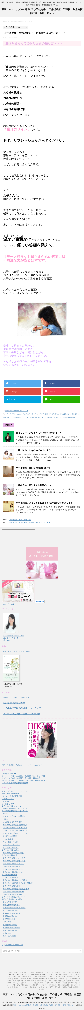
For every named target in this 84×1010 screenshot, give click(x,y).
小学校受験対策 (43, 414)
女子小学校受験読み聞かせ (13, 892)
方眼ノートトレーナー (10, 793)
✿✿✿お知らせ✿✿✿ (9, 774)
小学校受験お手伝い (68, 417)
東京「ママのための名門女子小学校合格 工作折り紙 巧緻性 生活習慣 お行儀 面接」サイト (44, 1005)
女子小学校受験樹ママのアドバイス (16, 411)
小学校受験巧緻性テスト (53, 417)
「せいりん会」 (8, 799)
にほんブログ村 (8, 604)
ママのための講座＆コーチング (15, 833)
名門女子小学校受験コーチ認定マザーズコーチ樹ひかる (13, 636)
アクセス (50, 976)
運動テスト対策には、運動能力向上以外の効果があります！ (25, 780)
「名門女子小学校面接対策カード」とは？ (39, 974)
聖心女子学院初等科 (10, 910)
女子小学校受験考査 (9, 855)
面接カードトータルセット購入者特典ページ (27, 987)
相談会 (5, 819)
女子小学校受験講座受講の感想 (15, 825)
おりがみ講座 (8, 839)
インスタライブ (8, 804)
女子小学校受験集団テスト (13, 864)
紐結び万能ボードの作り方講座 (15, 828)
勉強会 (5, 813)
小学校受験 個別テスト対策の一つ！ (34, 485)
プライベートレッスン (11, 845)
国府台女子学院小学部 (11, 928)
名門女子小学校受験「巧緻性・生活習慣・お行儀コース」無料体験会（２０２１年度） (39, 978)
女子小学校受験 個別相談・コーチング (22, 708)
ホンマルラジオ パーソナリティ (15, 791)
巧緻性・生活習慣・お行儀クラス (16, 697)
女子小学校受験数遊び (11, 877)
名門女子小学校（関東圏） (12, 899)
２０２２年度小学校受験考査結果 (15, 783)
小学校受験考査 (65, 414)
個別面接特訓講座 (10, 836)
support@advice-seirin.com (12, 945)
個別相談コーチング (10, 848)
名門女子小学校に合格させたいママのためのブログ (22, 765)
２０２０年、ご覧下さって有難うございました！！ (41, 433)
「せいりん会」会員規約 (52, 972)
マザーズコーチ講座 (10, 842)
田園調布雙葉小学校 (10, 916)
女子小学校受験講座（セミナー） (15, 811)
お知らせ (6, 801)
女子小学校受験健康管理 (12, 894)
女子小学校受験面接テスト (13, 872)
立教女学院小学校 (10, 936)
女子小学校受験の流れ (10, 850)
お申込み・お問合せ (40, 976)
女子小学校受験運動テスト (13, 869)
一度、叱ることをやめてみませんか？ (34, 450)
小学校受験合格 (54, 414)
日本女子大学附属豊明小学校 (14, 908)
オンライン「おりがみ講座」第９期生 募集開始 (21, 778)
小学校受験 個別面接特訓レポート (33, 468)
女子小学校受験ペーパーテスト (15, 858)
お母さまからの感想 (61, 974)
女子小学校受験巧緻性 (11, 886)
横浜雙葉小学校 (9, 919)
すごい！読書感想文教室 (12, 796)
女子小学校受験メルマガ (11, 806)
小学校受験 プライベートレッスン (42, 983)
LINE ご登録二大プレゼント (18, 972)
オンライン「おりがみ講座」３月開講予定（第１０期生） (24, 776)
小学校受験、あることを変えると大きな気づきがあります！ (45, 502)
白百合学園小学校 (10, 902)
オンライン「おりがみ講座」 (14, 816)
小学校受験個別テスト (37, 417)
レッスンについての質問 (12, 822)
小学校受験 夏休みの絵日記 (20, 520)
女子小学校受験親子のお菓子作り (16, 889)
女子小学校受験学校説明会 (13, 853)
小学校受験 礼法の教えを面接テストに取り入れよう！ (29, 522)
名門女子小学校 (32, 414)
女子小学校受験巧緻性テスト (14, 861)
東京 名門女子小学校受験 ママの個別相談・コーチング (29, 985)
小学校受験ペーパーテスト (21, 417)
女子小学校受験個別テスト (13, 866)
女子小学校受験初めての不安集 (15, 880)
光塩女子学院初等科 (10, 930)
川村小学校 (7, 922)
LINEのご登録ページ (37, 972)
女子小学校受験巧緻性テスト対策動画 (17, 883)
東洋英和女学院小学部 (11, 905)
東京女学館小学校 (10, 925)
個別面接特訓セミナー (14, 702)
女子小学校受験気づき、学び (13, 897)
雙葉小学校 (7, 933)
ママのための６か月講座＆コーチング (21, 713)
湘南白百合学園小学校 (11, 913)
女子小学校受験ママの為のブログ (16, 414)
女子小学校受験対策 (9, 875)
